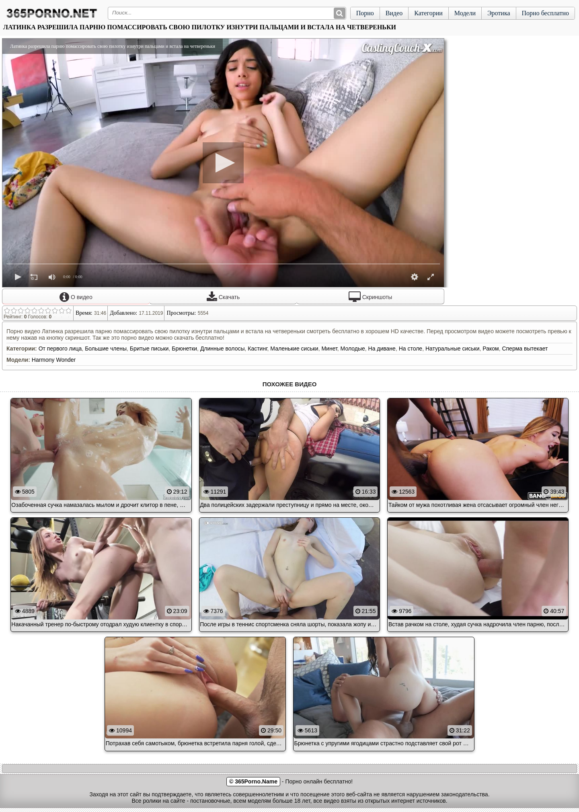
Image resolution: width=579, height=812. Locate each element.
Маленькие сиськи (294, 348)
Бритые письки (149, 348)
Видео (394, 13)
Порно (365, 13)
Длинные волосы (222, 348)
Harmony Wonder (54, 360)
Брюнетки (184, 348)
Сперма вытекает (525, 348)
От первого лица (60, 348)
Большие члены (106, 348)
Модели (465, 13)
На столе (410, 348)
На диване (382, 348)
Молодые (353, 348)
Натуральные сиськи (452, 348)
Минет (329, 348)
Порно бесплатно (545, 13)
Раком (490, 348)
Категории (428, 13)
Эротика (498, 13)
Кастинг (257, 348)
